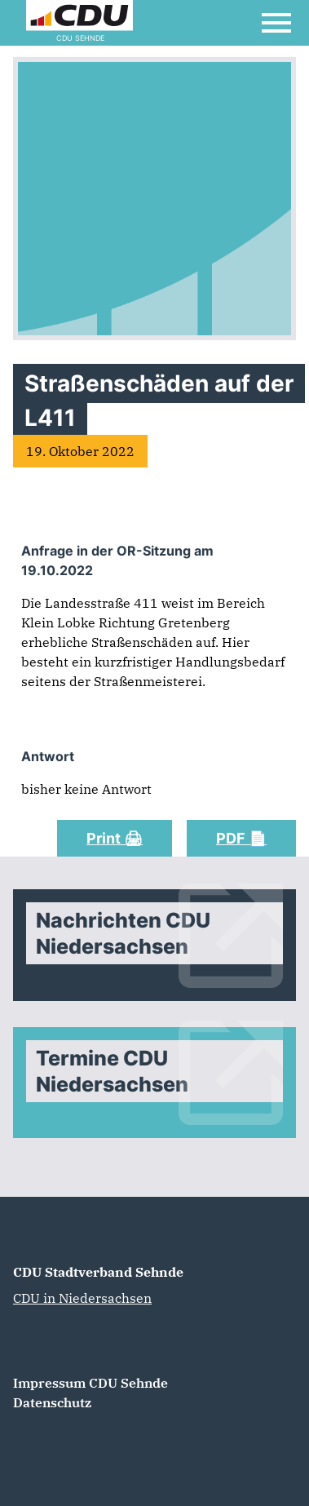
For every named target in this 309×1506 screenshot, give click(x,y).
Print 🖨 (114, 838)
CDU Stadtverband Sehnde (98, 1272)
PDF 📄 (241, 838)
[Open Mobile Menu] (276, 22)
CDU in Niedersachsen (82, 1298)
